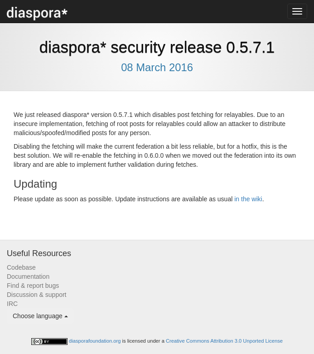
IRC (12, 303)
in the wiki (248, 199)
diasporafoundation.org (95, 341)
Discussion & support (37, 294)
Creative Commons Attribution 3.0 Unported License (224, 341)
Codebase (21, 267)
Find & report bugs (33, 285)
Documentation (28, 276)
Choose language (40, 316)
